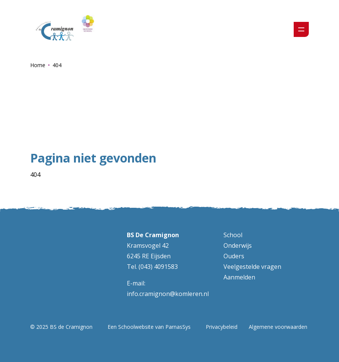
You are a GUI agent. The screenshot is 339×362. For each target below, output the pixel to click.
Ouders (233, 256)
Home (37, 65)
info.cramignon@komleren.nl (168, 294)
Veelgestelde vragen (252, 266)
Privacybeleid (221, 326)
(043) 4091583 (158, 266)
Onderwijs (237, 245)
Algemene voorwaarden (278, 326)
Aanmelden (239, 277)
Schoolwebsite (136, 326)
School (232, 235)
